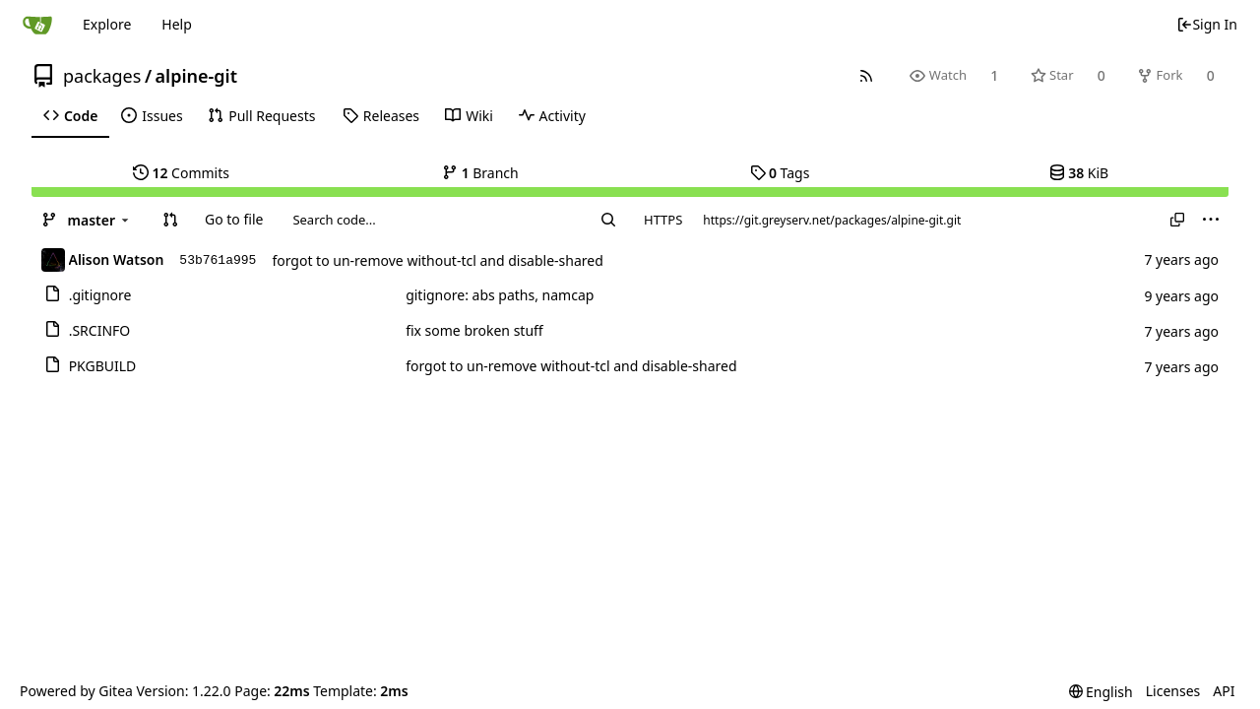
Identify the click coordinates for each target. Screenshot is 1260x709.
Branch (480, 172)
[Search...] (608, 219)
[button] (170, 219)
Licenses (1173, 690)
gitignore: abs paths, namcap (500, 295)
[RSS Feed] (867, 75)
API (1223, 690)
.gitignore (100, 295)
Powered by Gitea (76, 690)
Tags (780, 172)
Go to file (234, 219)
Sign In (1206, 24)
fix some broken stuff (474, 330)
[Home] (37, 24)
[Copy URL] (1177, 219)
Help (176, 24)
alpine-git (196, 76)
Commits (181, 172)
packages (102, 76)
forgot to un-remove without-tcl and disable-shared (437, 260)
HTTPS (663, 219)
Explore (107, 24)
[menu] (1210, 219)
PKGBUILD (103, 365)
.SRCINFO (100, 330)
